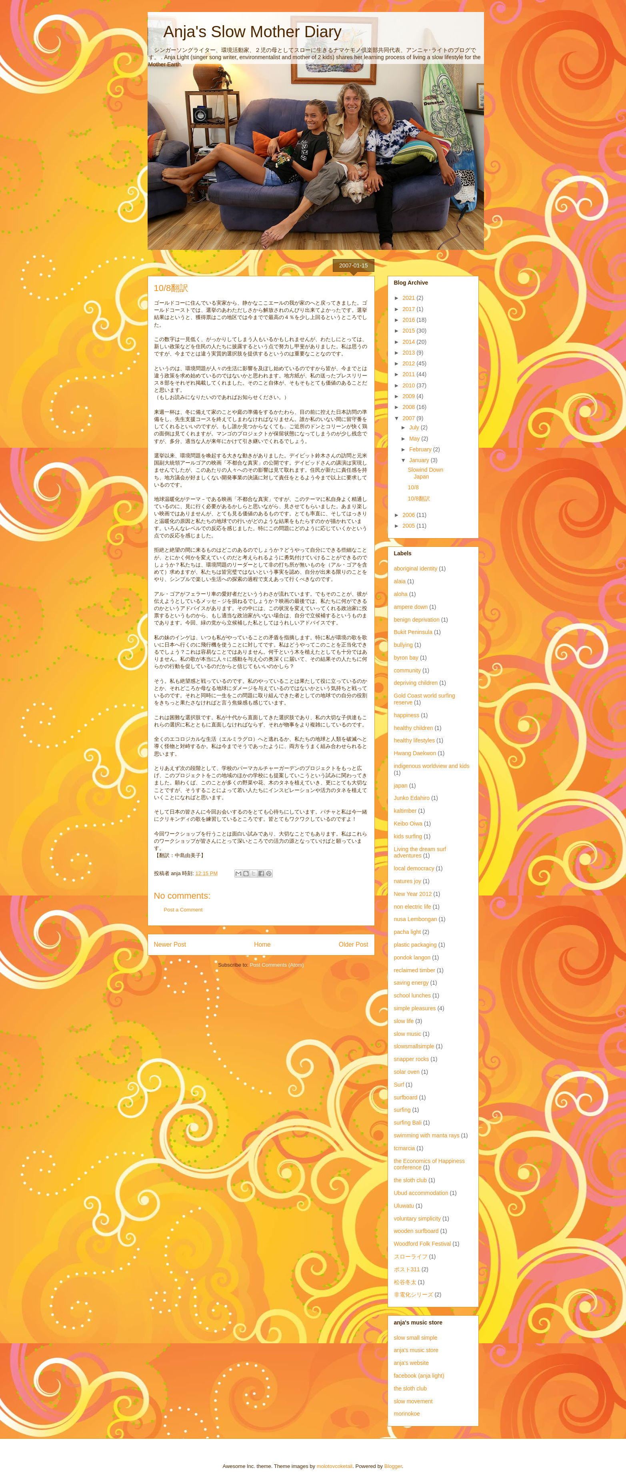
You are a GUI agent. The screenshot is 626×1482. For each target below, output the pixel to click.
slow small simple (416, 1337)
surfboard (406, 1097)
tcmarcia (404, 1148)
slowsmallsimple (414, 1046)
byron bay (406, 657)
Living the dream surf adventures (420, 852)
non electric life (412, 907)
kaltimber (405, 811)
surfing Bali (408, 1122)
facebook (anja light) (419, 1375)
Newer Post (170, 944)
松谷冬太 (405, 1282)
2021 (409, 298)
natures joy (407, 881)
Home (262, 944)
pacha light (407, 932)
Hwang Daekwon (415, 753)
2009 (409, 396)
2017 (409, 309)
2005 (409, 526)
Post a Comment (183, 910)
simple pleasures (415, 1008)
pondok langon (412, 957)
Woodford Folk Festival (422, 1244)
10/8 (413, 487)
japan (401, 785)
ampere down (411, 607)
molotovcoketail (335, 1466)
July (415, 427)
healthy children (413, 728)
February (421, 449)
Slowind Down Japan (425, 473)
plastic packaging (415, 944)
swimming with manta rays (427, 1135)
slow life (404, 1021)
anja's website (411, 1363)
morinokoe (407, 1413)
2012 (409, 363)
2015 (409, 330)
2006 (409, 515)
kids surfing (408, 836)
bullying (403, 645)
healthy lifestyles (414, 740)
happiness (407, 715)
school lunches (412, 995)
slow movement (413, 1401)
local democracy (414, 868)
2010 (409, 385)
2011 (409, 374)
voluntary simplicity (417, 1218)
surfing (402, 1110)
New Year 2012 (413, 894)
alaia (400, 581)
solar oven (407, 1072)
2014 (409, 342)
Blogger (393, 1466)
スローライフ (411, 1256)
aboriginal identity (416, 568)
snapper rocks (411, 1059)
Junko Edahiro (412, 798)
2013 (409, 352)
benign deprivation (417, 619)
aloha (401, 594)
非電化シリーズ (413, 1294)
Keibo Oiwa (408, 823)
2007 (409, 418)
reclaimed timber (414, 970)
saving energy (411, 982)
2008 (409, 407)
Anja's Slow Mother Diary (245, 31)
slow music (407, 1034)
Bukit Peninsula (413, 632)
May (415, 438)
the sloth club (410, 1180)
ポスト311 (407, 1269)
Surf (399, 1084)
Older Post (353, 944)
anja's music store (416, 1350)
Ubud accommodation (421, 1193)
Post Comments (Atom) (277, 965)
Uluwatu (404, 1206)
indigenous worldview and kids (432, 766)
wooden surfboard (416, 1231)
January (420, 460)
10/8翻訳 (419, 498)
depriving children (416, 683)
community (407, 670)
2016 (409, 320)
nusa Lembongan (415, 919)
